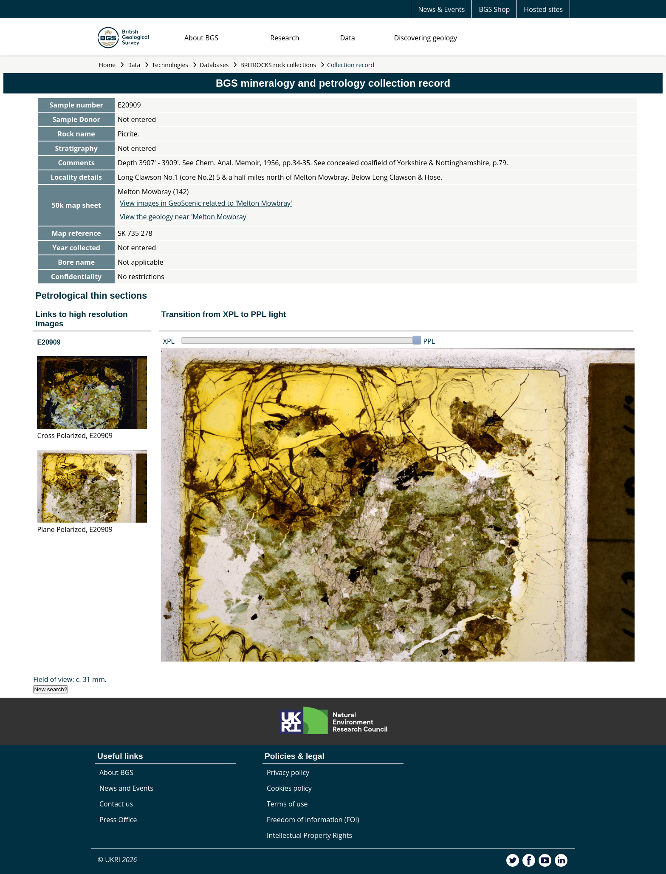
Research (284, 37)
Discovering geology (425, 37)
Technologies (170, 65)
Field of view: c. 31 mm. (70, 679)
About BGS (201, 37)
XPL (169, 341)
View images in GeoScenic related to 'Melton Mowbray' (206, 203)
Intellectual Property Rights (309, 835)
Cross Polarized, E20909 (75, 435)
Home (107, 65)
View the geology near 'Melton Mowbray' (184, 216)
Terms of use (287, 804)
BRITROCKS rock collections (278, 65)
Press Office (118, 819)
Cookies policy (289, 788)
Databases (214, 65)
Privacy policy (288, 772)
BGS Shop (494, 9)
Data (347, 37)
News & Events (441, 9)
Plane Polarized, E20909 (74, 529)
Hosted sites (543, 9)
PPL (429, 341)
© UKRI (117, 859)
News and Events (126, 788)
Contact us (116, 804)
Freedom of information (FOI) (313, 819)
